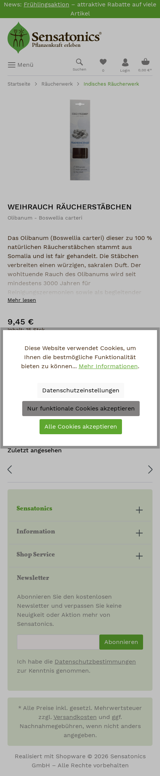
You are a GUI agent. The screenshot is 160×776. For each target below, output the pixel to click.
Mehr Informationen (108, 366)
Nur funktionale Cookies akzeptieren (81, 408)
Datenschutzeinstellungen (80, 390)
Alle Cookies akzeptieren (80, 426)
